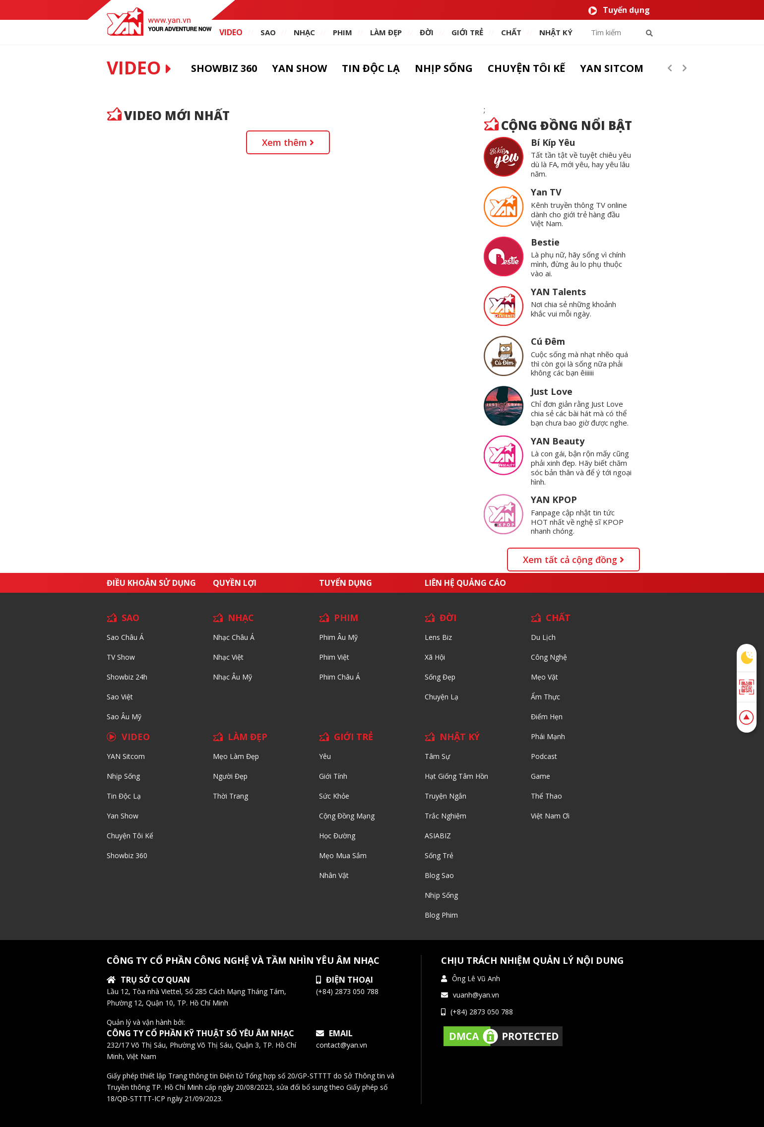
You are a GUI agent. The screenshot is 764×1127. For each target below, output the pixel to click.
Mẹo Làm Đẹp (236, 756)
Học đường (337, 835)
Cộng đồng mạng (347, 815)
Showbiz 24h (127, 677)
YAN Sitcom (126, 756)
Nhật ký (556, 32)
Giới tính (333, 776)
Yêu (325, 756)
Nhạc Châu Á (234, 637)
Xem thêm (288, 142)
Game (540, 776)
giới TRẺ (467, 32)
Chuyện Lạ (441, 696)
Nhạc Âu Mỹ (232, 677)
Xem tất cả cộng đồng (573, 559)
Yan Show (122, 815)
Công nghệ (549, 657)
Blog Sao (439, 875)
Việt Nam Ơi (550, 815)
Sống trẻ (439, 855)
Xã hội (435, 657)
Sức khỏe (334, 796)
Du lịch (543, 637)
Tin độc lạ (124, 796)
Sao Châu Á (125, 637)
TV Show (121, 657)
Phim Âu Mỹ (338, 637)
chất (511, 32)
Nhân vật (334, 875)
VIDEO (231, 32)
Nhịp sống (123, 776)
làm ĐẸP (386, 32)
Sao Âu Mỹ (124, 716)
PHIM (342, 32)
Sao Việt (120, 696)
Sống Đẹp (440, 677)
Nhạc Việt (228, 657)
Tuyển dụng (619, 10)
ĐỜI (427, 32)
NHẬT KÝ (460, 737)
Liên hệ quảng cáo (465, 582)
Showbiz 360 (127, 855)
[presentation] (670, 68)
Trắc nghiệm (445, 815)
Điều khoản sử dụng (151, 582)
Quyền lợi (234, 582)
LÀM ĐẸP (247, 737)
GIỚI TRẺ (353, 737)
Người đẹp (230, 776)
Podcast (544, 756)
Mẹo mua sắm (343, 855)
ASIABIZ (438, 835)
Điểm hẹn (547, 716)
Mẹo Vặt (544, 677)
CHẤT (558, 618)
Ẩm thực (545, 696)
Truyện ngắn (445, 796)
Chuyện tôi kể (130, 835)
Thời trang (230, 796)
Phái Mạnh (548, 736)
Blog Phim (441, 915)
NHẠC (304, 32)
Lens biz (438, 637)
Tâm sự (437, 756)
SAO (268, 32)
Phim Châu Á (339, 677)
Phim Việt (334, 657)
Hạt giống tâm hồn (456, 776)
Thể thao (546, 796)
